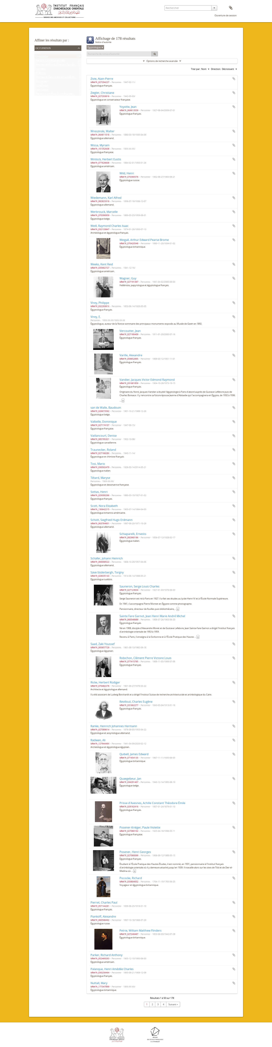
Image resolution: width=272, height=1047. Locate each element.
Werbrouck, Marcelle (104, 212)
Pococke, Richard (131, 878)
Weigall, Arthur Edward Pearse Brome (144, 240)
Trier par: (195, 69)
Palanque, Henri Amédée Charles (112, 969)
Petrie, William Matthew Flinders (141, 930)
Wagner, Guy (128, 278)
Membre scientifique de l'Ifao (50, 61)
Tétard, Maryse (100, 478)
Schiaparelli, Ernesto (133, 534)
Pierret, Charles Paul (104, 902)
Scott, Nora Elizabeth (104, 506)
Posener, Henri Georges (135, 852)
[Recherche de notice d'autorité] (119, 53)
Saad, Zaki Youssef (102, 644)
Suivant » (173, 1004)
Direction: (216, 69)
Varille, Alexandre (131, 355)
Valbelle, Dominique (104, 422)
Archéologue (41, 86)
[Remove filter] (102, 47)
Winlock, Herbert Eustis (106, 159)
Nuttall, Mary (99, 983)
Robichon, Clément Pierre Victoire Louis (145, 658)
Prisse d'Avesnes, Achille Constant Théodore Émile (152, 803)
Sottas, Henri (99, 492)
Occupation (43, 48)
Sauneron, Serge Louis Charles (139, 586)
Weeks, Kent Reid (102, 264)
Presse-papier (230, 8)
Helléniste (40, 73)
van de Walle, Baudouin (106, 407)
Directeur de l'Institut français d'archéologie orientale (62, 65)
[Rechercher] (154, 53)
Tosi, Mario (98, 464)
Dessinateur (41, 82)
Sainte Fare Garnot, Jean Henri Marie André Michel (152, 616)
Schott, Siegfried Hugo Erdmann (112, 520)
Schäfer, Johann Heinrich (107, 558)
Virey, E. (96, 317)
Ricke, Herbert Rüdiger (105, 682)
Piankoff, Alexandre (103, 916)
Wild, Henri (127, 173)
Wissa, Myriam (100, 145)
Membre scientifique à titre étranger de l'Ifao (58, 94)
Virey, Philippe (100, 303)
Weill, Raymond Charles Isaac (110, 226)
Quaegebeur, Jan (130, 778)
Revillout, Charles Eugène (136, 702)
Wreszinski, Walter (102, 131)
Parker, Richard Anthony (106, 955)
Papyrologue (41, 90)
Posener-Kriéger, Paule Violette (140, 827)
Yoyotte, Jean (128, 107)
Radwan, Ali (98, 740)
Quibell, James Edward (134, 754)
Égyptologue (41, 57)
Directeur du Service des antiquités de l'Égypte (59, 77)
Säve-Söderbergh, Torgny (107, 572)
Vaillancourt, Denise (104, 436)
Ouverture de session (226, 15)
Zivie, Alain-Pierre (102, 79)
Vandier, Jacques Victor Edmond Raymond (147, 380)
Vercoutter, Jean (130, 331)
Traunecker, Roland (103, 450)
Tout (37, 52)
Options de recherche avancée (162, 61)
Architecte (40, 69)
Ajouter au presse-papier (234, 78)
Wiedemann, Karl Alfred (106, 198)
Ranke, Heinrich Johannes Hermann (114, 726)
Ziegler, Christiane (102, 93)
